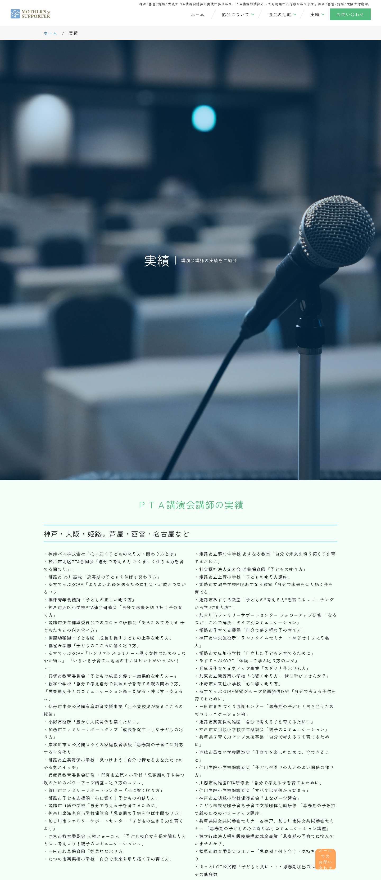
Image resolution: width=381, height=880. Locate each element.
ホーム (198, 14)
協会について (236, 14)
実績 (315, 14)
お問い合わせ (350, 14)
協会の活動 (280, 14)
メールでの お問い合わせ (328, 853)
